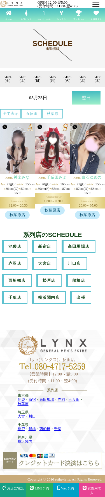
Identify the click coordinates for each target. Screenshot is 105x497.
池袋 (21, 399)
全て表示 (10, 113)
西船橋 (44, 429)
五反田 (32, 113)
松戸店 (49, 280)
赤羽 (61, 399)
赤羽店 (14, 263)
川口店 (74, 263)
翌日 (86, 97)
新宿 (32, 399)
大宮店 (44, 263)
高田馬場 (46, 399)
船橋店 (78, 280)
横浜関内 (25, 441)
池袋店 (14, 246)
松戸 (21, 429)
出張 (80, 297)
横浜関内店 (49, 297)
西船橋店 (17, 280)
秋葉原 (53, 113)
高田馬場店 (78, 246)
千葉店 (14, 297)
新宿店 (44, 246)
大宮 (21, 416)
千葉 (57, 429)
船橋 (32, 429)
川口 (32, 416)
